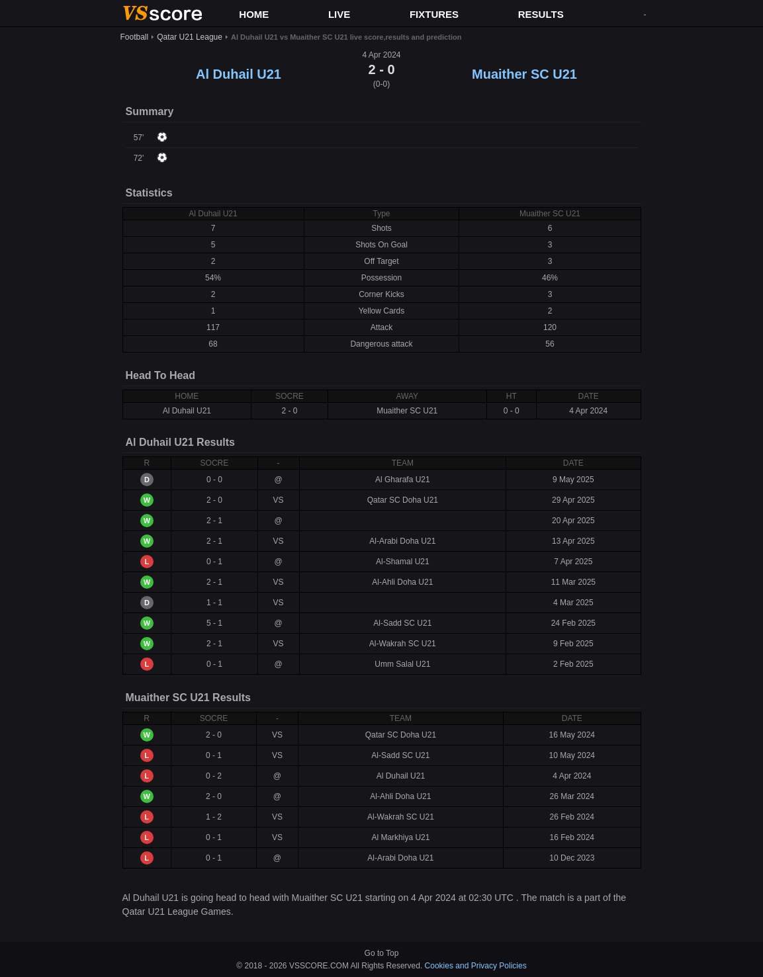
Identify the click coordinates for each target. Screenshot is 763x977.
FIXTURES (434, 14)
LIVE (339, 14)
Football (134, 37)
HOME (254, 14)
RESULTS (541, 14)
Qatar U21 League (189, 37)
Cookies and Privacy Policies (476, 965)
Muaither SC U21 (524, 74)
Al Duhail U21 (238, 74)
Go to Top (382, 953)
